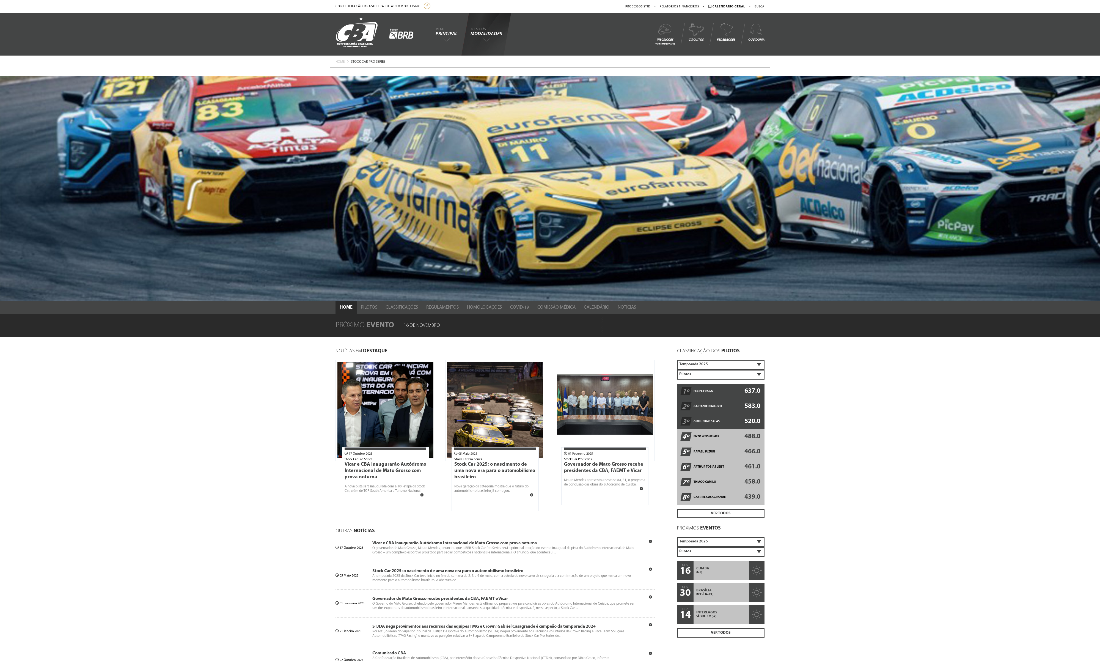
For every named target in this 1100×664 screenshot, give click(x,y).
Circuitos (696, 32)
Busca (760, 6)
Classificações (402, 307)
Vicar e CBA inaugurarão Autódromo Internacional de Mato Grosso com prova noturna (385, 471)
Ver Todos (721, 513)
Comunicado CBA (389, 653)
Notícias (627, 307)
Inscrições (665, 34)
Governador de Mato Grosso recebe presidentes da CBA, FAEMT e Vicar (440, 599)
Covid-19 (519, 307)
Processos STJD (637, 6)
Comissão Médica (556, 307)
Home (340, 62)
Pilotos (369, 307)
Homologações (484, 307)
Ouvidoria (756, 32)
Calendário (596, 307)
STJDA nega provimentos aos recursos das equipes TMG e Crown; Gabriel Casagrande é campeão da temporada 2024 (484, 626)
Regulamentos (442, 307)
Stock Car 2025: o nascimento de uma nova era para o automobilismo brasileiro (494, 471)
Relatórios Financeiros (679, 6)
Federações (726, 32)
